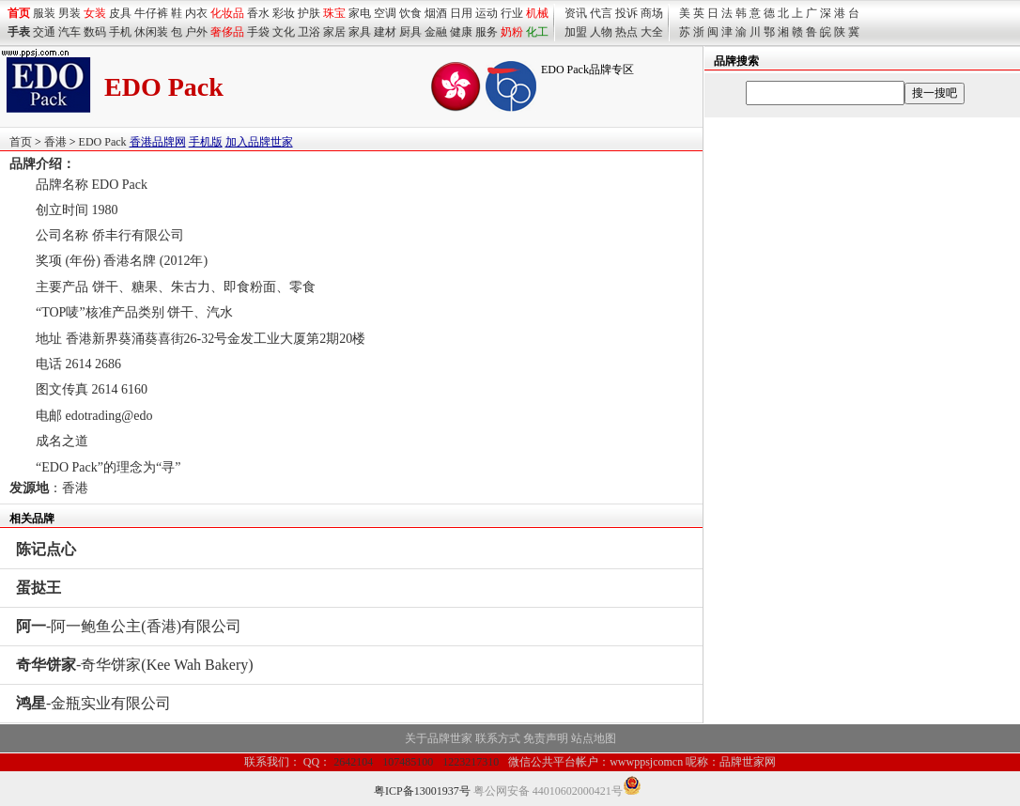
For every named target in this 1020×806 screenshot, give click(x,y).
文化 (283, 32)
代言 (601, 13)
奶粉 (512, 32)
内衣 (196, 13)
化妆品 (227, 13)
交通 (44, 32)
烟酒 (436, 13)
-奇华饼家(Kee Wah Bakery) (135, 665)
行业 (512, 13)
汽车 (69, 32)
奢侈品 (227, 32)
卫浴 (309, 32)
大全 (652, 32)
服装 (44, 13)
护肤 (309, 13)
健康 (461, 32)
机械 (537, 13)
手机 (120, 32)
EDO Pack (103, 141)
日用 (461, 13)
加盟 (575, 32)
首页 (20, 141)
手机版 (206, 141)
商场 (652, 13)
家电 (359, 13)
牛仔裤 (151, 13)
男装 (69, 13)
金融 (436, 32)
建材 (385, 32)
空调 (385, 13)
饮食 (410, 13)
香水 (258, 13)
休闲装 (151, 32)
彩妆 (283, 13)
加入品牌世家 (259, 141)
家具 (359, 32)
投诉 (626, 13)
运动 (486, 13)
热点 (626, 32)
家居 (334, 32)
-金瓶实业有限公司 (93, 703)
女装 (95, 13)
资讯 (575, 13)
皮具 (120, 13)
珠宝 (334, 13)
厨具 (410, 32)
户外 (196, 32)
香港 (55, 141)
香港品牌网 (158, 141)
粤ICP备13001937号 (422, 791)
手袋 (258, 32)
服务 (486, 32)
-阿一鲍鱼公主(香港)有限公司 (128, 626)
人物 (601, 32)
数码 (95, 32)
